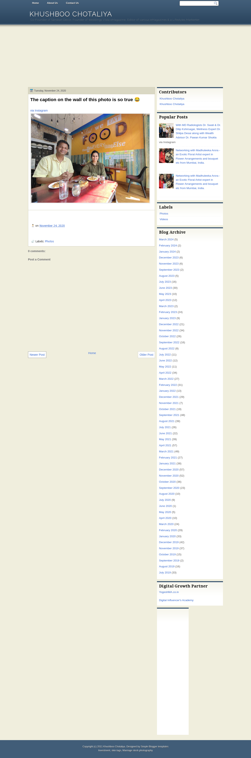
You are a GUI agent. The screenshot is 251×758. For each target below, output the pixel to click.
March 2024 (166, 239)
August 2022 (166, 348)
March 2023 (166, 306)
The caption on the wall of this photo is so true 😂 (85, 99)
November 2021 (169, 403)
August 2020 (166, 493)
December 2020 (169, 469)
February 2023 (168, 312)
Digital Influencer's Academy (176, 600)
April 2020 (165, 518)
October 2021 (167, 409)
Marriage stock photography (137, 750)
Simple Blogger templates (155, 746)
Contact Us (72, 3)
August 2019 (166, 566)
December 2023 (169, 257)
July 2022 (165, 354)
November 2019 (169, 548)
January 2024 (167, 251)
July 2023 (165, 281)
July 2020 (165, 499)
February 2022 (168, 384)
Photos (49, 241)
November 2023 (169, 263)
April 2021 (165, 445)
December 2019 (169, 542)
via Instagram (39, 110)
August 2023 (166, 275)
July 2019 (165, 572)
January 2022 (167, 390)
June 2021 (165, 433)
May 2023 (165, 293)
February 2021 (168, 457)
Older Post (146, 354)
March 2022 (166, 378)
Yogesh (163, 592)
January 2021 (167, 463)
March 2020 (166, 524)
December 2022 (169, 324)
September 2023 (169, 269)
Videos (164, 219)
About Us (52, 3)
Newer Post (37, 354)
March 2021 (166, 451)
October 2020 (167, 481)
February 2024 (168, 245)
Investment (104, 750)
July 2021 (165, 427)
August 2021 (166, 421)
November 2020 (169, 475)
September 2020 (169, 487)
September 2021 (169, 415)
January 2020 (167, 536)
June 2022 (165, 360)
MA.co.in (173, 592)
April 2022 (165, 372)
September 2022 (169, 342)
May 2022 (165, 366)
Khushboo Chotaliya (70, 14)
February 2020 (168, 530)
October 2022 (167, 336)
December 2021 (169, 396)
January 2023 (167, 318)
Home (35, 3)
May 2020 (165, 512)
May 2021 (165, 439)
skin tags (116, 750)
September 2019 (169, 560)
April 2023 (165, 300)
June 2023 (165, 287)
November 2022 (169, 330)
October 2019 (167, 554)
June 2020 (165, 506)
